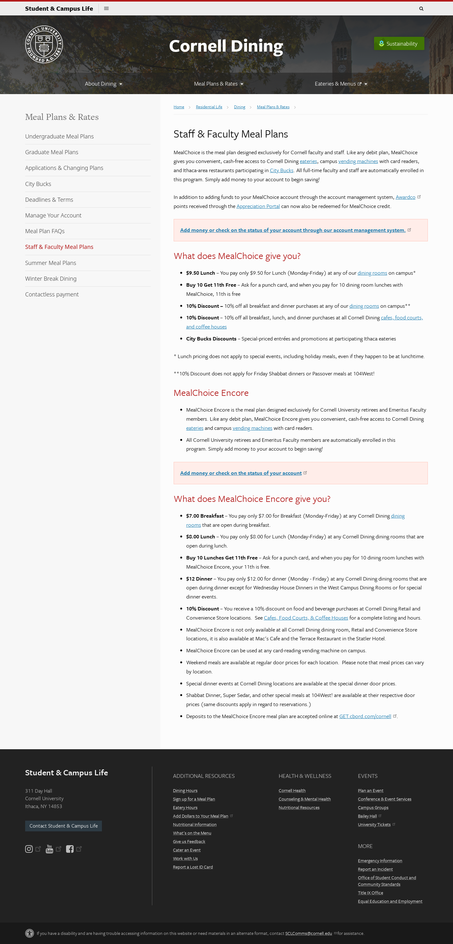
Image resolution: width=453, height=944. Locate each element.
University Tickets (376, 824)
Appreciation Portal (258, 206)
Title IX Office (370, 892)
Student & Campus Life (62, 8)
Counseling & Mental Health (305, 798)
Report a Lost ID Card (193, 866)
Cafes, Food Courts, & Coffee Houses (306, 617)
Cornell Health (292, 790)
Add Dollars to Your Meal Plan (203, 815)
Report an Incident (375, 869)
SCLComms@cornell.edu (311, 933)
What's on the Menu (192, 832)
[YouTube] (54, 849)
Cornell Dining (226, 45)
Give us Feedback (189, 841)
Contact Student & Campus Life (64, 825)
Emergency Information (380, 860)
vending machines (358, 161)
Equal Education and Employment (390, 901)
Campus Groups (373, 807)
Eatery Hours (185, 807)
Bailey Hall (369, 815)
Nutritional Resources (299, 807)
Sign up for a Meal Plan (194, 798)
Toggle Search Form (421, 8)
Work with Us (185, 858)
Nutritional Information (195, 824)
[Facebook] (73, 849)
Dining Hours (185, 790)
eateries (308, 161)
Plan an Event (370, 790)
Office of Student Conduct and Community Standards (387, 880)
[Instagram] (33, 849)
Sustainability (402, 43)
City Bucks (282, 170)
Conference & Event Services (384, 798)
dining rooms (372, 273)
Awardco (408, 197)
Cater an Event (187, 849)
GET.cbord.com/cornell (368, 716)
